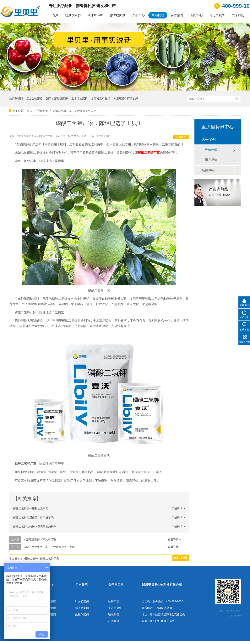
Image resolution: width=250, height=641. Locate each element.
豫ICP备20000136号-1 (163, 621)
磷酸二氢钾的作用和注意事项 (30, 508)
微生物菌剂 (117, 15)
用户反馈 (211, 159)
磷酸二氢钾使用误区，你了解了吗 (33, 517)
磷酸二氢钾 (31, 558)
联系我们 (238, 15)
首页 (55, 15)
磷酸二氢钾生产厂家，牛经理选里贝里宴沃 (49, 546)
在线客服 (113, 621)
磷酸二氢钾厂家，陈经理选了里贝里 (74, 110)
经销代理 (158, 15)
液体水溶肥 (95, 15)
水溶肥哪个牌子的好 (126, 98)
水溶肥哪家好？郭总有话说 (40, 539)
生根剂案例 (82, 614)
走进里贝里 (217, 15)
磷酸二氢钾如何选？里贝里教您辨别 (34, 526)
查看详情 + (174, 539)
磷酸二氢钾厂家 (149, 152)
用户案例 (81, 584)
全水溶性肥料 (79, 98)
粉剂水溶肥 (73, 15)
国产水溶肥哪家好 (57, 98)
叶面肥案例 (82, 601)
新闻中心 (196, 15)
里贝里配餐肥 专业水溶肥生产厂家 (35, 136)
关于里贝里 (116, 584)
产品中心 (138, 15)
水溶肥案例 (82, 607)
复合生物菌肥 (34, 98)
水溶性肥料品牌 (100, 98)
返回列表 (181, 136)
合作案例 (177, 15)
